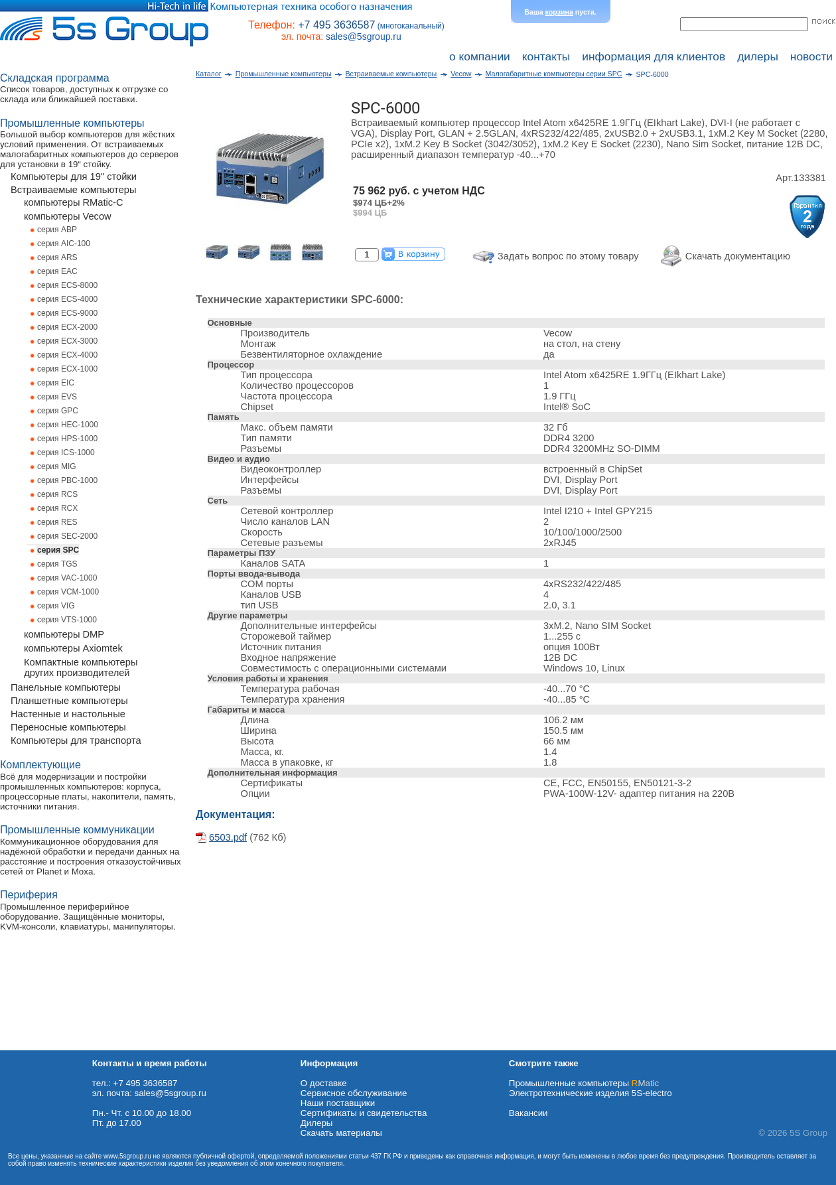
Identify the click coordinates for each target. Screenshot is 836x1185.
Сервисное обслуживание (354, 1093)
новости (811, 56)
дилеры (757, 56)
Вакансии (528, 1113)
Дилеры (317, 1123)
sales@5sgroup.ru (363, 36)
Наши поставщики (338, 1103)
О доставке (324, 1083)
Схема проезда (31, 1045)
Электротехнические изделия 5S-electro (590, 1093)
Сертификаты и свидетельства (364, 1113)
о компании (479, 56)
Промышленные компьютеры (584, 1083)
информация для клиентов (653, 56)
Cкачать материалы (341, 1133)
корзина (559, 12)
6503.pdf (228, 837)
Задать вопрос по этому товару (568, 256)
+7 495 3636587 (336, 25)
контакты (546, 56)
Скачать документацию (737, 256)
